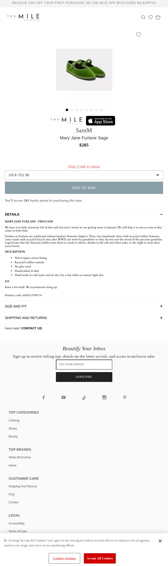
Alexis (12, 465)
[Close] (160, 541)
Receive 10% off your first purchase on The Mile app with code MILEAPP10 (84, 3)
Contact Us (31, 328)
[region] (84, 549)
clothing (14, 420)
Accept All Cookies (100, 558)
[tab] (84, 214)
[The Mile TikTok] (84, 399)
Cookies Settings (64, 558)
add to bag (84, 188)
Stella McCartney (20, 457)
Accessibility (17, 523)
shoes (13, 428)
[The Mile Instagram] (105, 398)
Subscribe (84, 377)
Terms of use (17, 531)
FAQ (11, 494)
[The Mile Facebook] (44, 398)
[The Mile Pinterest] (124, 398)
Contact (14, 502)
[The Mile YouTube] (64, 398)
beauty (13, 436)
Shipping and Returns (23, 486)
